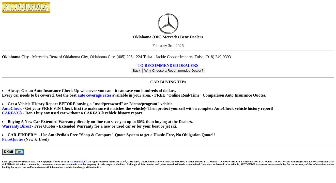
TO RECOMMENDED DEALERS (168, 65)
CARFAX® (12, 113)
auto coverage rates (94, 95)
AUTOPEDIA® (78, 161)
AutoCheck (12, 108)
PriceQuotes (12, 139)
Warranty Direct (16, 126)
